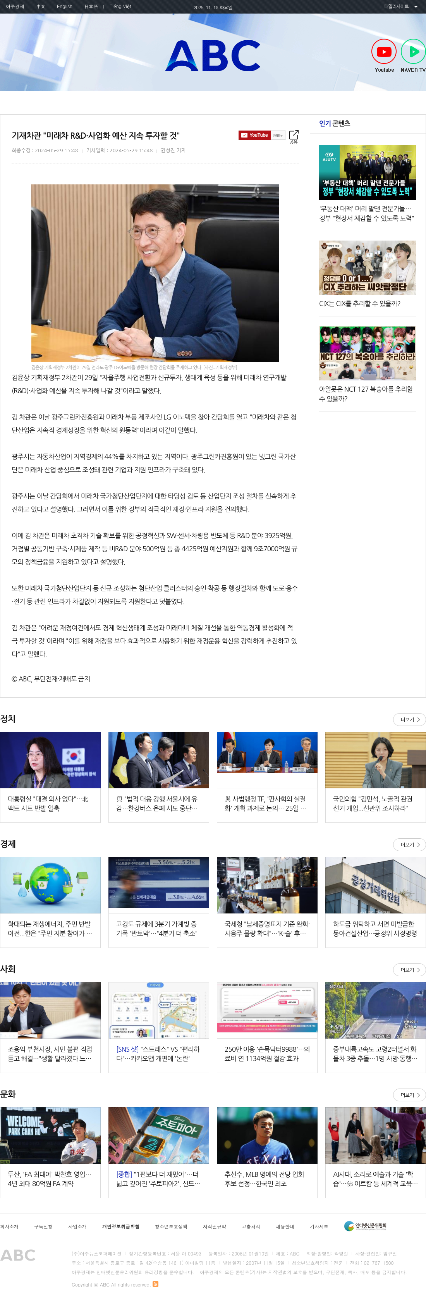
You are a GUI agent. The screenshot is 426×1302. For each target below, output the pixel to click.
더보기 (409, 719)
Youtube (384, 56)
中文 (40, 6)
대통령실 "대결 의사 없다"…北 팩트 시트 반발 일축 (48, 804)
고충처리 (251, 1226)
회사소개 (9, 1226)
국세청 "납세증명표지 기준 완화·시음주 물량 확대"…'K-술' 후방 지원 (267, 929)
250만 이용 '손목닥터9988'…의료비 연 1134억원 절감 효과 (267, 1054)
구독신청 (43, 1226)
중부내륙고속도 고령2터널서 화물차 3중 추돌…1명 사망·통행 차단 (374, 1054)
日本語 (91, 6)
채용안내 (285, 1226)
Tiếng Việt (120, 6)
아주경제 (15, 6)
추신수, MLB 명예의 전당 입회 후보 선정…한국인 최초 (264, 1179)
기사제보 (319, 1226)
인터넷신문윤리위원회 (365, 1226)
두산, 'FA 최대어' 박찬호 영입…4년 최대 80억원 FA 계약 (49, 1179)
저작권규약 (214, 1226)
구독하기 (262, 135)
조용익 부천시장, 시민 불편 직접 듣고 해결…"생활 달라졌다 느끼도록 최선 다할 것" (50, 1054)
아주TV (213, 55)
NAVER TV (413, 56)
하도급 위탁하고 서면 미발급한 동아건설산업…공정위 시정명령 (375, 929)
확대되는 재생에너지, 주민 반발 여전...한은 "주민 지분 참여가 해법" (50, 929)
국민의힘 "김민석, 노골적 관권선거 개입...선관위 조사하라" (372, 804)
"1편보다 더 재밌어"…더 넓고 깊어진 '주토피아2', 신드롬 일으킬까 (158, 1179)
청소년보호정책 (171, 1226)
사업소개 (77, 1226)
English (64, 6)
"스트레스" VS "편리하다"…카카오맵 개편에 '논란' (157, 1054)
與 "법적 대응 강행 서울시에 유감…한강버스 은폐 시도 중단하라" (157, 804)
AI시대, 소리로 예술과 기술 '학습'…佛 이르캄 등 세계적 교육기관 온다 (375, 1179)
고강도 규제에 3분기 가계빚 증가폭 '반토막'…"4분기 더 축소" (157, 929)
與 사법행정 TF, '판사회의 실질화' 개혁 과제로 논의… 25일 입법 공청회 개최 (265, 804)
